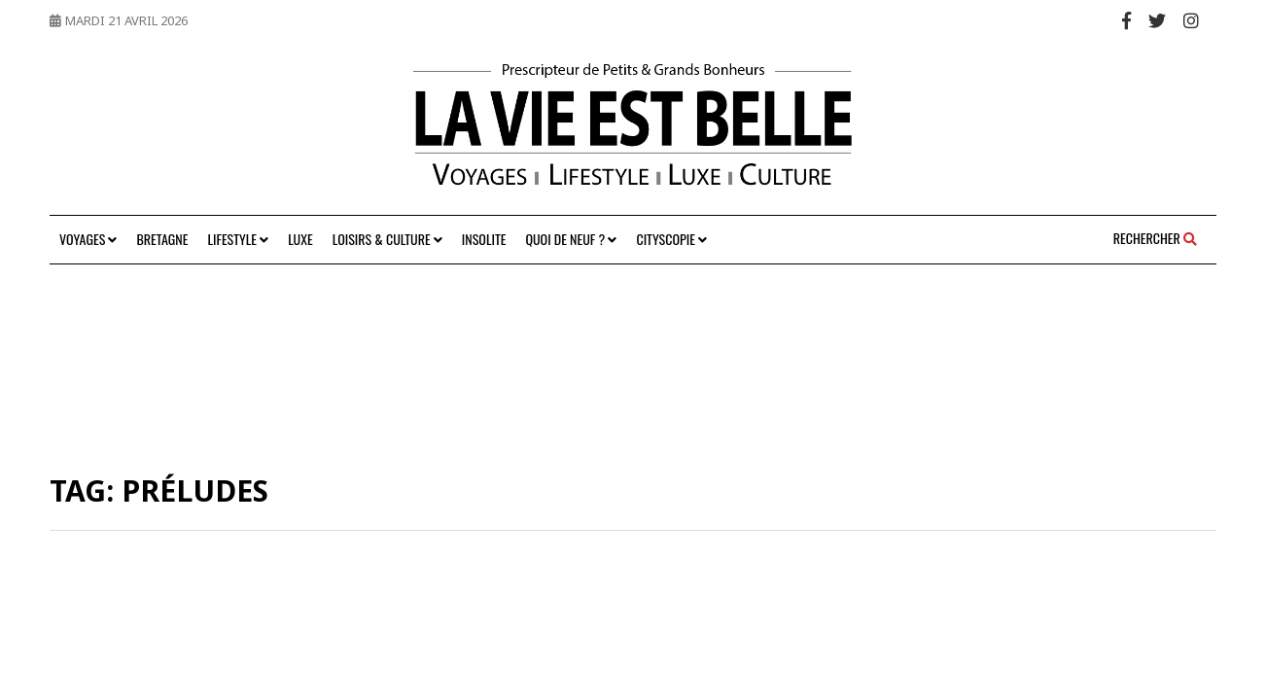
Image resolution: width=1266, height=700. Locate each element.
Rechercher (1155, 238)
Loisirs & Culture (387, 238)
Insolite (484, 238)
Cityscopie (671, 238)
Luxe (300, 238)
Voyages (88, 238)
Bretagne (162, 238)
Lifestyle (237, 238)
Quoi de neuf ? (570, 238)
